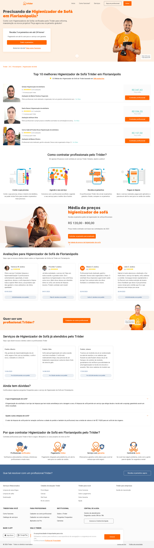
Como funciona (83, 490)
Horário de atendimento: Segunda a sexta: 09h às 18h (94, 514)
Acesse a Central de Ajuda (98, 521)
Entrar (127, 3)
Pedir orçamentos (26, 42)
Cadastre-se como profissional (76, 320)
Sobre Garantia (83, 497)
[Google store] (23, 535)
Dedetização (7, 497)
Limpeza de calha (8, 493)
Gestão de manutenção (123, 490)
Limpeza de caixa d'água (10, 490)
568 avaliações (98, 79)
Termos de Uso (121, 544)
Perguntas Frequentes (64, 517)
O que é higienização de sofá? (77, 399)
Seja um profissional (112, 3)
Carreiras (60, 521)
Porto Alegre (45, 490)
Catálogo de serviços (10, 517)
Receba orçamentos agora (137, 473)
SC (10, 67)
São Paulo (44, 497)
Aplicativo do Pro (36, 521)
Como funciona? (84, 3)
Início (73, 3)
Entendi (112, 537)
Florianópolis (17, 67)
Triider (5, 67)
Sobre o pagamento (84, 493)
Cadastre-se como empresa (39, 517)
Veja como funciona (33, 48)
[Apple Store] (9, 535)
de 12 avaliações (36, 111)
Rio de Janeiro (45, 501)
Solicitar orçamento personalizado (81, 236)
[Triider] (36, 3)
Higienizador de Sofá (30, 67)
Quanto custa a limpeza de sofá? (77, 416)
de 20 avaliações (36, 133)
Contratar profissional (137, 98)
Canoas (43, 493)
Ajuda (80, 501)
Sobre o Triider (62, 514)
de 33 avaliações (36, 89)
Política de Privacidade (53, 541)
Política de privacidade (136, 544)
